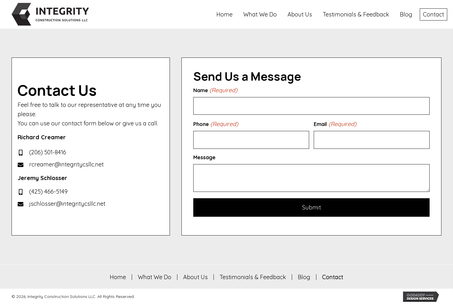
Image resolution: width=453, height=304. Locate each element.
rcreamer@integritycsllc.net (66, 164)
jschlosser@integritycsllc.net (67, 203)
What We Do (154, 276)
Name (215, 90)
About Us (195, 276)
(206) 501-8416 (47, 151)
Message (204, 156)
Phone (215, 124)
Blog (304, 276)
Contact (332, 276)
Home (118, 276)
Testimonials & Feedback (253, 276)
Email (335, 124)
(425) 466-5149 (48, 191)
